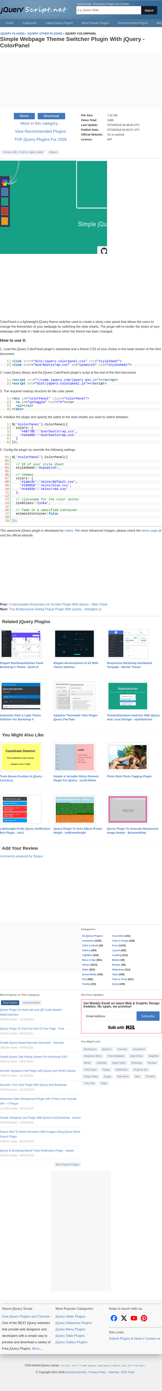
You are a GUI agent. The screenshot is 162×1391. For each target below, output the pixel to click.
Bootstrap (137, 1062)
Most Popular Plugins (95, 23)
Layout (116, 950)
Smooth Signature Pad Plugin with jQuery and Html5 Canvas (38, 1070)
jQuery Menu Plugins (70, 1329)
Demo (24, 116)
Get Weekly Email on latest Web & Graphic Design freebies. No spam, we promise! (121, 1005)
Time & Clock (119, 979)
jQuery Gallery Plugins (71, 1342)
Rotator (116, 964)
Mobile (116, 960)
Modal (87, 1062)
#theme (53, 152)
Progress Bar (141, 1069)
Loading (117, 955)
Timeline (150, 1076)
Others (86, 964)
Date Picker (136, 1056)
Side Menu (123, 1076)
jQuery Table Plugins (70, 1335)
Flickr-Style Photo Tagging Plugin (129, 776)
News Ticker (118, 1062)
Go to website (116, 134)
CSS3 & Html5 (90, 945)
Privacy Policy (97, 1372)
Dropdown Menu (93, 1056)
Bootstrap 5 (90, 1049)
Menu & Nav (89, 960)
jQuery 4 (106, 1049)
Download (51, 116)
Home (10, 23)
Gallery (86, 950)
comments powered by (21, 856)
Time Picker (90, 1069)
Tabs (137, 1076)
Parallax (152, 1062)
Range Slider (91, 1076)
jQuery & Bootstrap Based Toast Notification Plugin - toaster (37, 1150)
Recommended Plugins (133, 23)
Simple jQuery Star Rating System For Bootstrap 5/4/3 (33, 1056)
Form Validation (116, 1056)
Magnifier (154, 1056)
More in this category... (40, 123)
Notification (122, 1069)
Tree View (89, 1083)
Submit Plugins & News (125, 1338)
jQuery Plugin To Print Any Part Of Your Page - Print (32, 1028)
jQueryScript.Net (76, 1372)
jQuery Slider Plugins (70, 1316)
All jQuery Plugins (92, 936)
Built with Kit (121, 1027)
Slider (85, 969)
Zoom (115, 984)
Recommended (31, 1002)
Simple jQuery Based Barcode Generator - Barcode (32, 1042)
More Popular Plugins (67, 1164)
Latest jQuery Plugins (59, 23)
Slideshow (118, 969)
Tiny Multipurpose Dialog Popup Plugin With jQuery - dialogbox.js (55, 609)
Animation (88, 940)
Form (115, 945)
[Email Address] (109, 1016)
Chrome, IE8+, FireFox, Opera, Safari (23, 152)
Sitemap (114, 1372)
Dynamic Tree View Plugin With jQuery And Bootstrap (33, 1084)
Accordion (118, 936)
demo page (150, 530)
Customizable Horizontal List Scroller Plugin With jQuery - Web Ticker (58, 604)
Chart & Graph (120, 940)
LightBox (87, 955)
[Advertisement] (81, 81)
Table (115, 974)
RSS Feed (127, 1372)
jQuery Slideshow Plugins (74, 1323)
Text (84, 979)
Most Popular (10, 1002)
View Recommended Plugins (40, 131)
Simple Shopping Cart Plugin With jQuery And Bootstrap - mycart (40, 1117)
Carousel (122, 1049)
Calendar (101, 1062)
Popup (106, 1069)
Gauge (107, 1076)
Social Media (89, 974)
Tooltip (86, 984)
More (35, 1348)
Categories (30, 23)
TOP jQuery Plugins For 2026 (40, 139)
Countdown (139, 1049)
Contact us (152, 1338)
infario (69, 530)
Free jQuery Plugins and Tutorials (35, 8)
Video (104, 1083)
